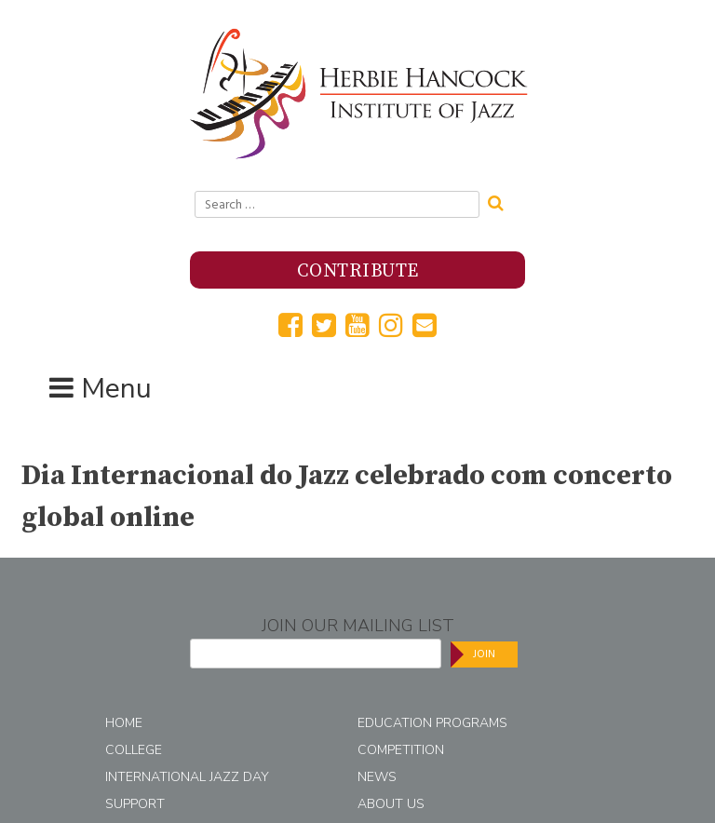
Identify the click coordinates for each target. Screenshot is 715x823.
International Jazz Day (187, 777)
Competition (401, 750)
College (133, 750)
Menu (116, 389)
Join (484, 654)
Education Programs (432, 723)
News (377, 777)
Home (123, 723)
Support (135, 804)
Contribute (358, 271)
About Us (391, 804)
